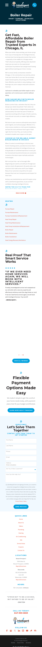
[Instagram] (23, 631)
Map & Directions (21, 566)
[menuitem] (21, 209)
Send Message (21, 506)
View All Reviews (21, 360)
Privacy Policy (18, 501)
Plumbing (21, 529)
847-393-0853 (21, 613)
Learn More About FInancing (21, 410)
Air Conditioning (21, 536)
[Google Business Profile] (11, 631)
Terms (25, 501)
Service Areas (21, 543)
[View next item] (23, 355)
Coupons (21, 547)
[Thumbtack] (31, 631)
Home (21, 519)
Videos (21, 526)
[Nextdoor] (35, 631)
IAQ (21, 540)
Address (8, 463)
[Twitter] (15, 631)
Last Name (9, 445)
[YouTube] (27, 631)
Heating (21, 533)
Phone (8, 451)
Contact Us (21, 550)
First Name (9, 440)
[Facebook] (7, 631)
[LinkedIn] (19, 631)
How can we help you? (13, 474)
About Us (21, 523)
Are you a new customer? (14, 469)
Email (8, 457)
